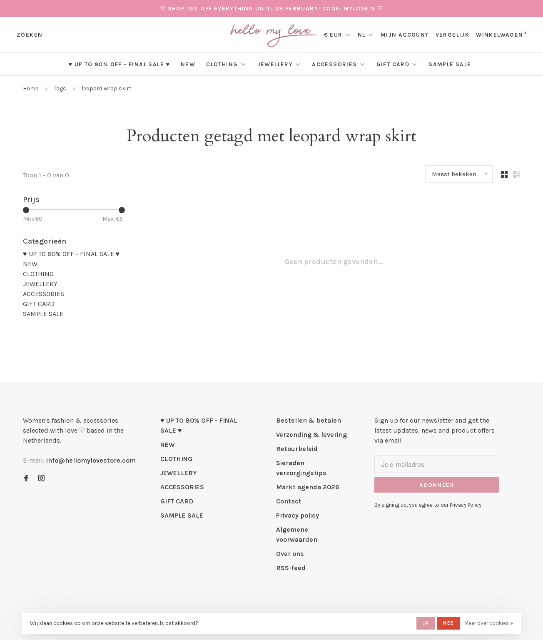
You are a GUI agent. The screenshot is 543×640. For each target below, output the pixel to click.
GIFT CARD (393, 64)
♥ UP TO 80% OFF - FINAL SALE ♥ (119, 64)
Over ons (290, 554)
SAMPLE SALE (449, 64)
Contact (288, 501)
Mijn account (405, 34)
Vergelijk (453, 34)
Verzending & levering (311, 434)
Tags (60, 88)
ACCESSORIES (334, 64)
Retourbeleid (297, 449)
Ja (425, 623)
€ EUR (334, 34)
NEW (188, 64)
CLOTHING (222, 64)
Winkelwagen (501, 34)
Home (30, 88)
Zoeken (29, 34)
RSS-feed (291, 568)
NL (362, 34)
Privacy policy (297, 515)
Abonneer (436, 484)
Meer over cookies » (488, 623)
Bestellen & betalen (308, 420)
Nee (448, 623)
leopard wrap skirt (107, 88)
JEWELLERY (275, 64)
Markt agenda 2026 (307, 487)
